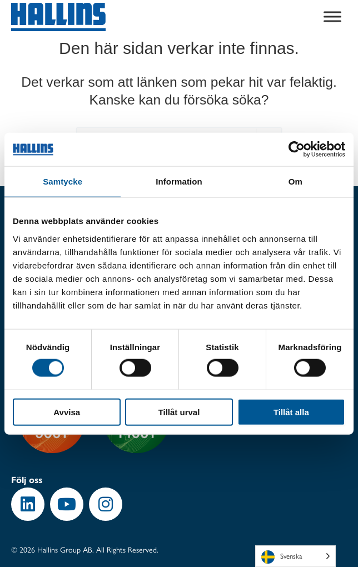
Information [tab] (179, 181)
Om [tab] (295, 181)
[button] (27, 504)
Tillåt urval (179, 411)
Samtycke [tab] (62, 181)
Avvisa (66, 411)
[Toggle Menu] (332, 17)
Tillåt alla (291, 411)
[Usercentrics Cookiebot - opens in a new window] (296, 149)
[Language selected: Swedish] (295, 556)
